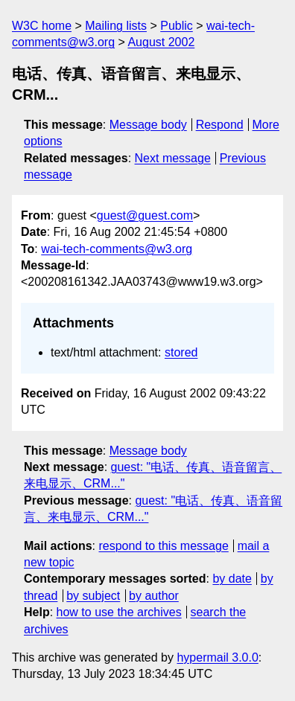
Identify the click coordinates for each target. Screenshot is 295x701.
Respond (220, 124)
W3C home (42, 25)
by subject (93, 595)
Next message (173, 158)
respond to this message (163, 546)
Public (176, 25)
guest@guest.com (145, 215)
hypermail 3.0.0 (217, 657)
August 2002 (160, 42)
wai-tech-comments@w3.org (116, 249)
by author (154, 595)
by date (231, 578)
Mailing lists (116, 25)
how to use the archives (119, 612)
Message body (148, 124)
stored (181, 352)
